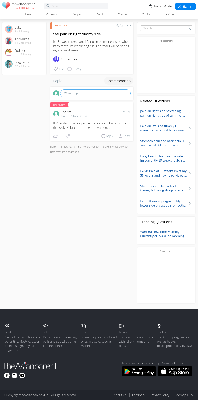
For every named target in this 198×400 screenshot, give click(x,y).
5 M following (22, 31)
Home (27, 14)
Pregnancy (60, 25)
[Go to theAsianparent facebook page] (7, 375)
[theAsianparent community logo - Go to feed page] (18, 6)
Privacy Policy (160, 395)
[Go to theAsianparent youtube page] (22, 375)
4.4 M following (23, 42)
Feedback (138, 395)
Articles (170, 14)
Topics (146, 14)
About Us (120, 395)
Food (100, 14)
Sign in (185, 6)
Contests (51, 14)
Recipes (77, 14)
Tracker (122, 14)
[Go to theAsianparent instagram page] (14, 375)
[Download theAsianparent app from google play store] (139, 375)
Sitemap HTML (185, 395)
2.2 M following (23, 54)
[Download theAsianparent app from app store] (175, 375)
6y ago (127, 112)
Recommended (119, 81)
